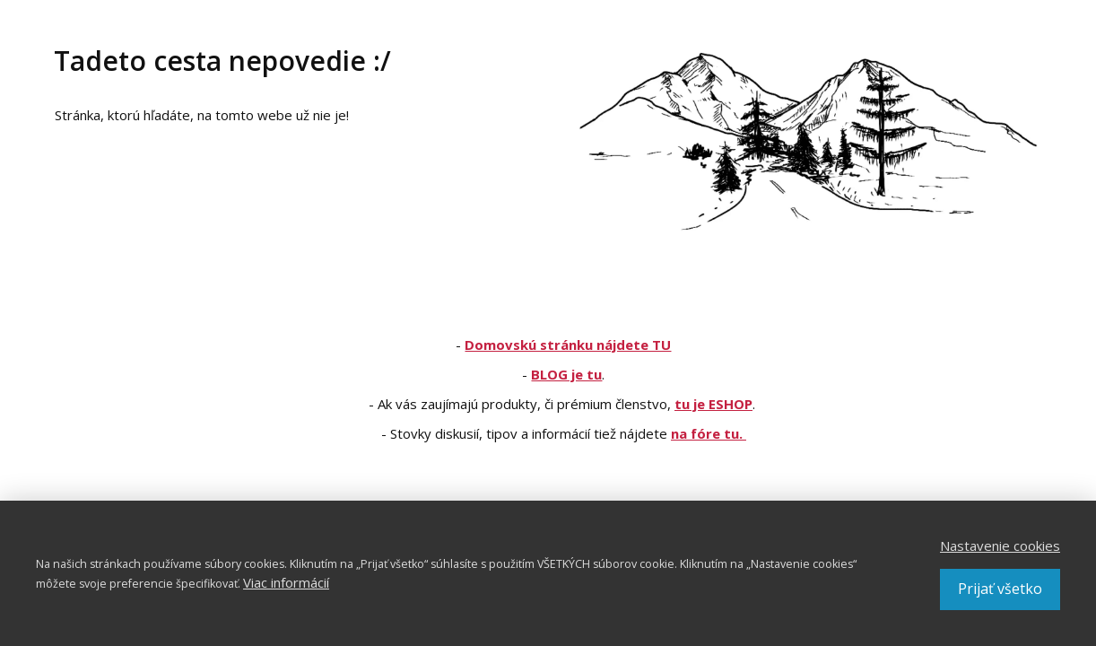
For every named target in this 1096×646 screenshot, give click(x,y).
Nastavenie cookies (1000, 545)
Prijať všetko (1000, 588)
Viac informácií (286, 582)
